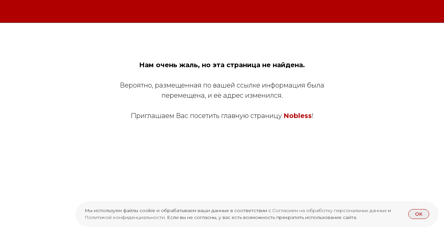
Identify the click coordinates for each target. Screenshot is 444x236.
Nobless (298, 116)
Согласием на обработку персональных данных (330, 210)
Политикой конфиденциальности (125, 217)
